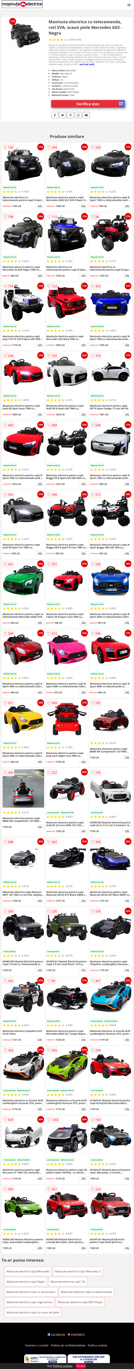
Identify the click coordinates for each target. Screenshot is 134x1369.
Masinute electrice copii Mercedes (28, 1271)
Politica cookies (97, 1345)
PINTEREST (76, 1335)
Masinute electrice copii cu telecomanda (86, 1292)
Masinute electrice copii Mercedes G (78, 1271)
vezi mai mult (86, 64)
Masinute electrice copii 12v (68, 1282)
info (40, 205)
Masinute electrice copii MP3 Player (80, 1302)
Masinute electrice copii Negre (25, 1282)
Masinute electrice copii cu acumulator (31, 1292)
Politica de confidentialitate (68, 1345)
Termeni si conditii (37, 1345)
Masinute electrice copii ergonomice (29, 1302)
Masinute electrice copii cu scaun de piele (32, 1312)
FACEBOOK (56, 1335)
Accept (81, 1366)
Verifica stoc (100, 104)
